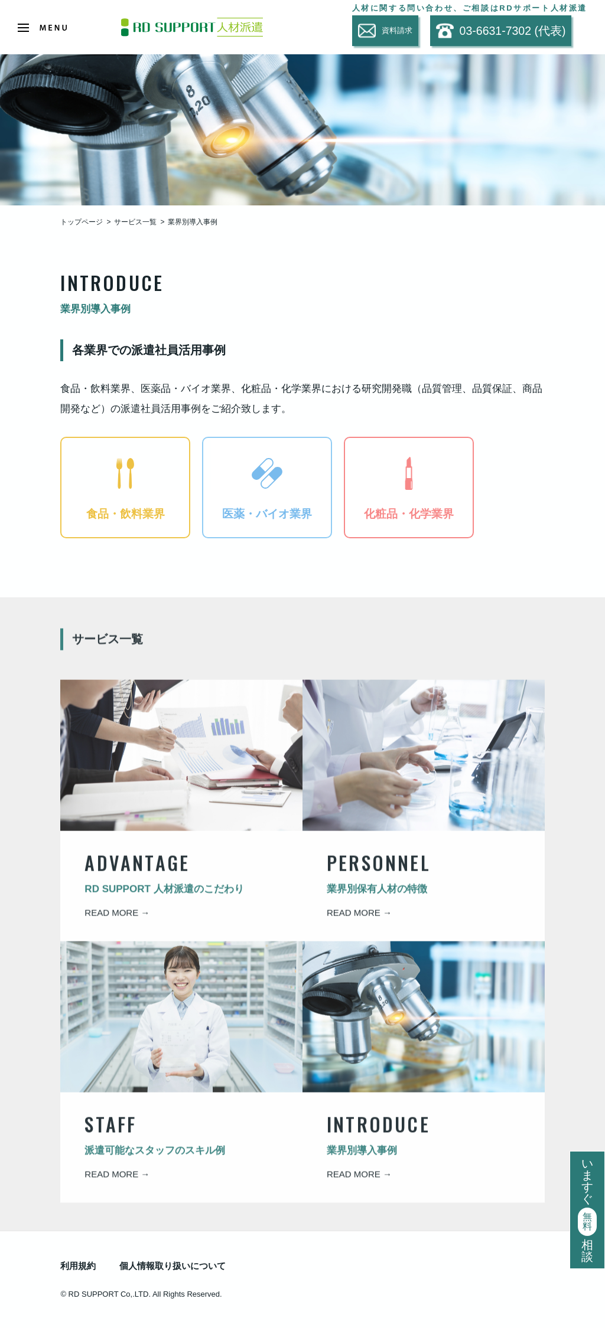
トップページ (81, 222)
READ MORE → (116, 920)
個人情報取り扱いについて (172, 1266)
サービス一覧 (135, 222)
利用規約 (78, 1266)
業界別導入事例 (192, 222)
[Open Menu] (42, 28)
